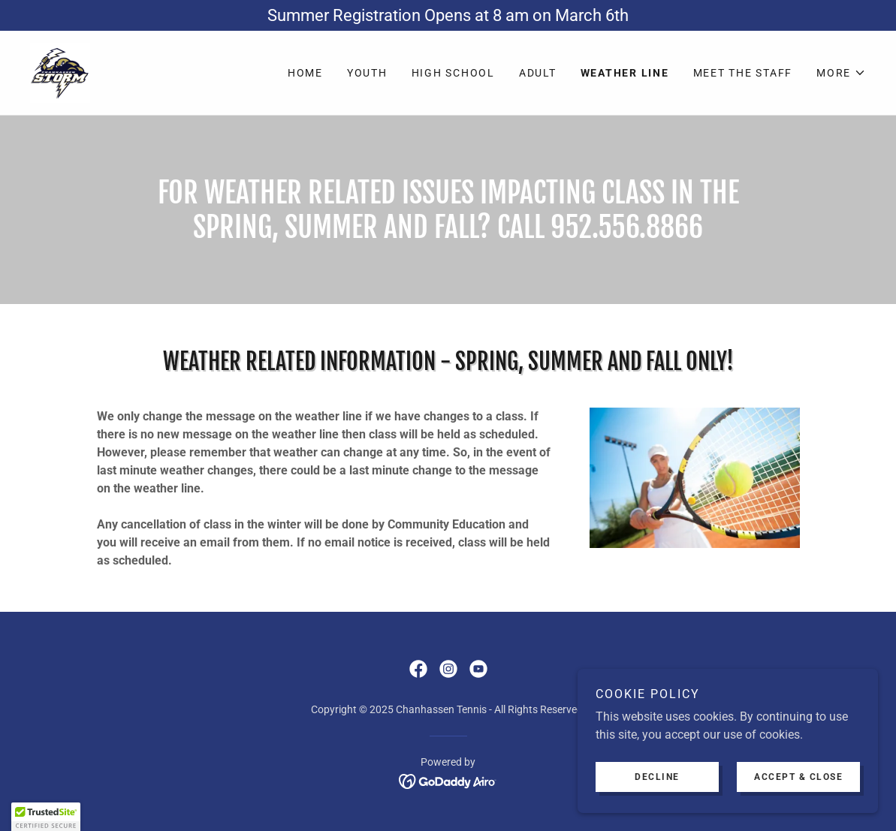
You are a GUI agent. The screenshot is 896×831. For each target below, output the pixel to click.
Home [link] (305, 73)
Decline (657, 787)
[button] (841, 73)
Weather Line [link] (625, 73)
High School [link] (453, 73)
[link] (60, 72)
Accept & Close (798, 787)
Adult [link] (538, 73)
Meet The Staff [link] (743, 73)
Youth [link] (367, 73)
